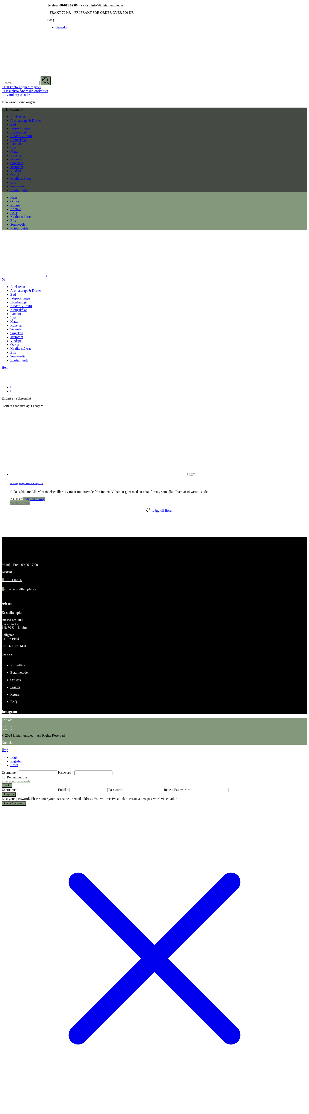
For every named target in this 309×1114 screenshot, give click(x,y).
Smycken (16, 163)
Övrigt (14, 174)
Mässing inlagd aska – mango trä (26, 483)
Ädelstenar (17, 117)
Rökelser (16, 155)
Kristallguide (19, 190)
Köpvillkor (17, 665)
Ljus (13, 147)
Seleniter (16, 159)
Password (66, 772)
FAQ (50, 20)
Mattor (15, 151)
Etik (13, 182)
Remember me (17, 777)
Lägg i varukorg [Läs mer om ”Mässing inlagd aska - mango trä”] (34, 499)
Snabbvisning (20, 503)
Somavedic (18, 186)
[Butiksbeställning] (23, 406)
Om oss (15, 680)
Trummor (16, 167)
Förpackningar (20, 128)
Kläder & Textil (21, 136)
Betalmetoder (19, 672)
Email (63, 790)
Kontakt (7, 743)
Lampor (15, 144)
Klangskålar (18, 140)
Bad (13, 124)
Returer (15, 694)
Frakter (15, 687)
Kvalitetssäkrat (20, 178)
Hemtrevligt (18, 132)
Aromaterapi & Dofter (25, 120)
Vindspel (16, 171)
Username (10, 772)
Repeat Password (177, 790)
